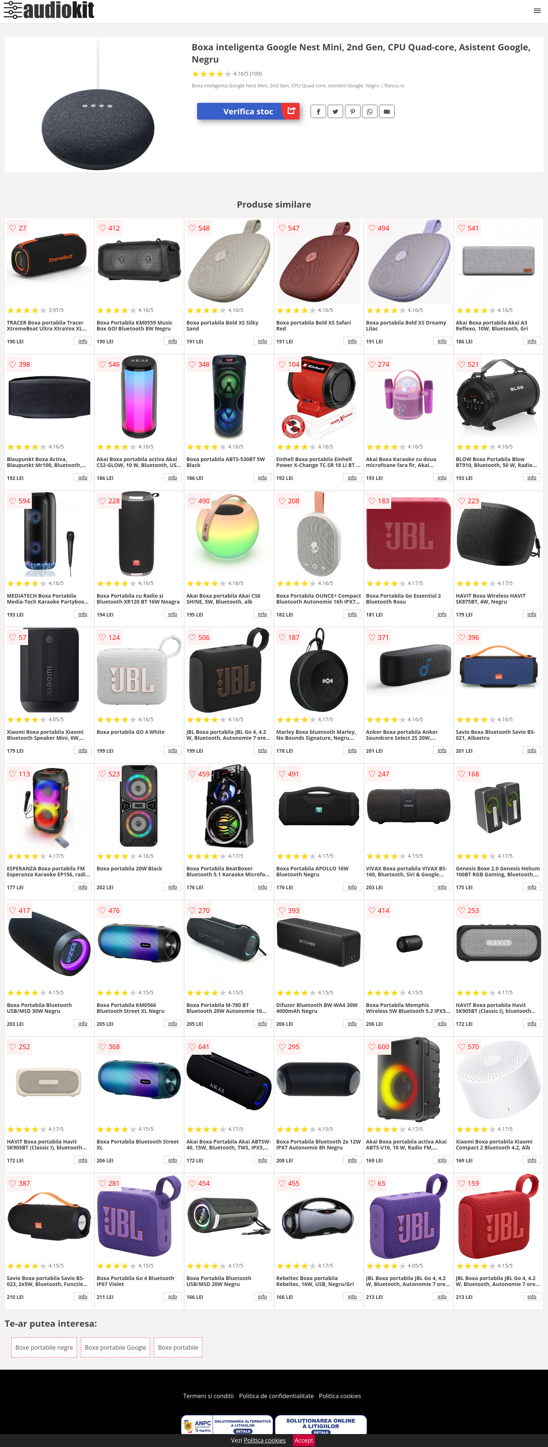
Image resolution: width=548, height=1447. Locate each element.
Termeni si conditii (208, 1396)
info (82, 341)
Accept (304, 1440)
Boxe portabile (178, 1347)
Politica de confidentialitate (276, 1396)
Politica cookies (340, 1396)
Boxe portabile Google (115, 1347)
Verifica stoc (261, 111)
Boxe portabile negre (44, 1347)
